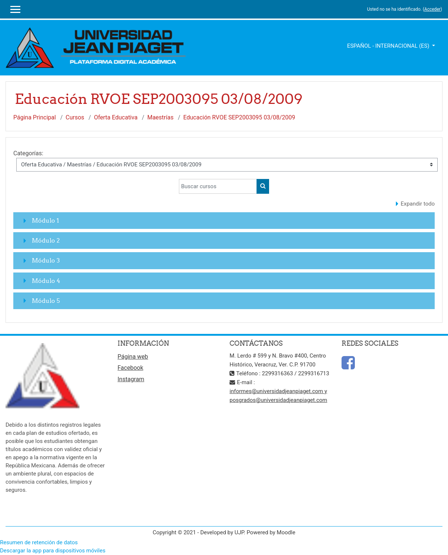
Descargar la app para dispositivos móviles (52, 550)
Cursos (75, 117)
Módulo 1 (45, 220)
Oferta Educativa (116, 117)
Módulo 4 (46, 280)
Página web (133, 356)
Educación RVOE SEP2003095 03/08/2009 (239, 117)
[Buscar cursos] (218, 186)
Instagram (131, 379)
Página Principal (34, 117)
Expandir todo (418, 203)
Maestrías (160, 117)
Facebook (130, 367)
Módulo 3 (46, 260)
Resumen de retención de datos (39, 542)
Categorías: (28, 153)
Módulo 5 (46, 300)
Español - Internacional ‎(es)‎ (389, 46)
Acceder (432, 9)
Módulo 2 (46, 240)
